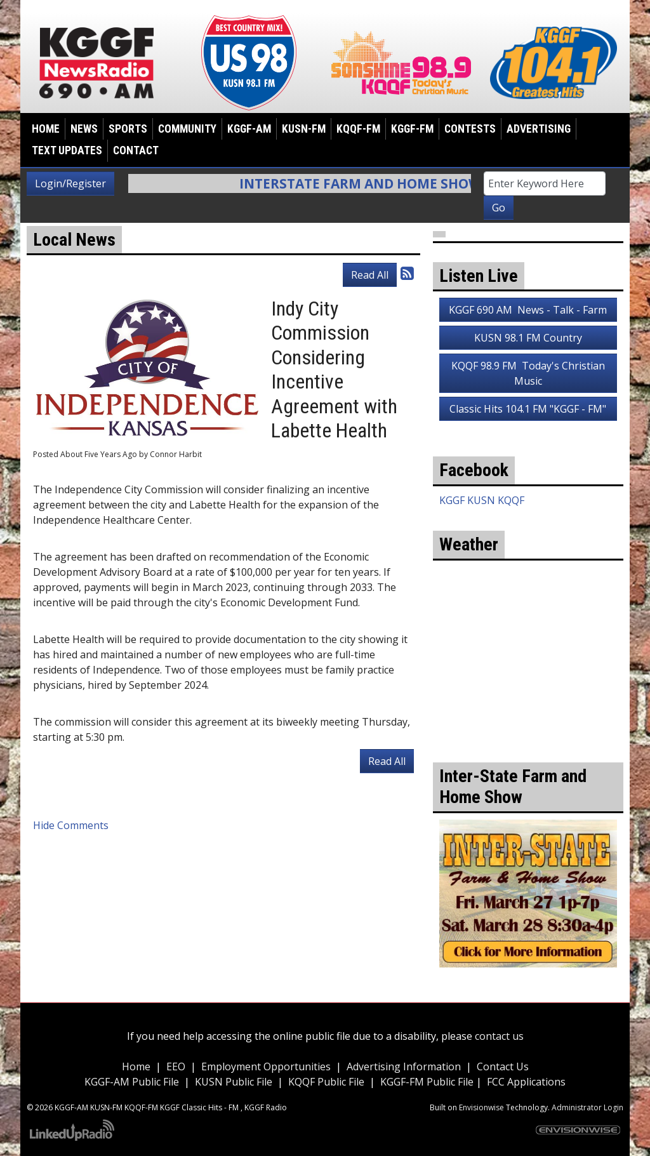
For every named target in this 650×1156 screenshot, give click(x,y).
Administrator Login (587, 1107)
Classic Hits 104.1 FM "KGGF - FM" (527, 409)
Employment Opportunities (266, 1066)
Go (498, 208)
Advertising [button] (539, 129)
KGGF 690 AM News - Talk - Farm (528, 310)
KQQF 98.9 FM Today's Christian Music (528, 373)
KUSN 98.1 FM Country (528, 338)
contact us (499, 1036)
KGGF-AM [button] (249, 129)
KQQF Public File (326, 1082)
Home (46, 129)
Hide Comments (71, 825)
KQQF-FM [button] (358, 129)
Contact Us (503, 1066)
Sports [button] (128, 129)
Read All (369, 275)
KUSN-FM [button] (304, 129)
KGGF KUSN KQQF (481, 500)
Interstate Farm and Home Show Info (397, 183)
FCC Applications (526, 1082)
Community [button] (187, 129)
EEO (175, 1066)
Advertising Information (404, 1066)
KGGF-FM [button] (412, 129)
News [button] (84, 129)
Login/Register (70, 183)
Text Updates (67, 150)
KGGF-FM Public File (428, 1082)
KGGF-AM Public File (131, 1082)
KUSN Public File (233, 1082)
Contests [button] (470, 129)
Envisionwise (481, 1107)
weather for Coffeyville (528, 705)
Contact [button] (136, 150)
